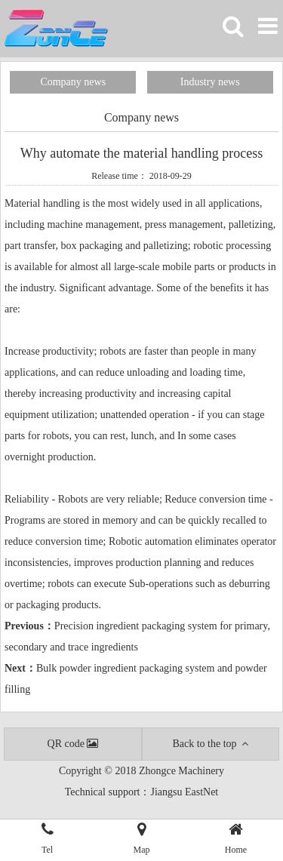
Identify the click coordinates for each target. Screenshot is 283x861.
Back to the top (210, 743)
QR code (73, 743)
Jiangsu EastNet (184, 792)
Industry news (210, 82)
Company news (73, 82)
